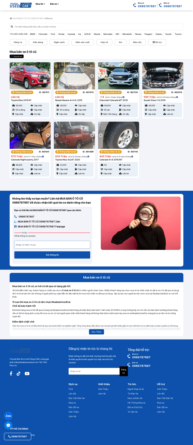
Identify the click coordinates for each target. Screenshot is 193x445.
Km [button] (120, 42)
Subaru (159, 34)
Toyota (178, 34)
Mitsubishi (127, 34)
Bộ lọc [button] (157, 42)
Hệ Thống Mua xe (136, 402)
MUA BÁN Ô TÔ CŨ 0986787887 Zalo (37, 221)
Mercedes (107, 34)
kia (79, 34)
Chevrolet (43, 34)
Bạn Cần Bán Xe (77, 398)
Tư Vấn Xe (133, 411)
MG (117, 34)
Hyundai (71, 34)
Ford (53, 34)
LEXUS (87, 34)
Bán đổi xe (74, 407)
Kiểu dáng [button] (38, 42)
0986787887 (24, 216)
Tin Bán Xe (133, 393)
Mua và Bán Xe (135, 398)
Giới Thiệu (74, 411)
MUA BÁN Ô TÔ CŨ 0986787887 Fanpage (39, 226)
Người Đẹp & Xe (136, 389)
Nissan (138, 34)
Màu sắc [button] (137, 42)
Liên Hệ (72, 416)
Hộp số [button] (104, 42)
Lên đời (72, 393)
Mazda (97, 34)
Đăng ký (123, 371)
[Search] (97, 26)
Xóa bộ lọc (16, 56)
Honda (61, 34)
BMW (32, 34)
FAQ (71, 389)
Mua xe (72, 402)
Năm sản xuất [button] (83, 42)
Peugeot (148, 34)
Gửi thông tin (52, 255)
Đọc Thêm (96, 332)
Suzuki (168, 34)
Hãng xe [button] (18, 42)
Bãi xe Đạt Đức (135, 407)
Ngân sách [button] (59, 42)
